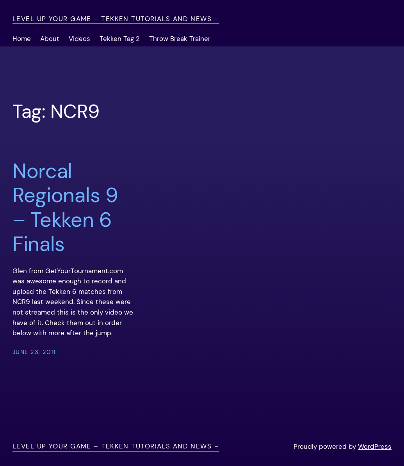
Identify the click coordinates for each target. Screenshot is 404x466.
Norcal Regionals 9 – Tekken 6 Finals (65, 207)
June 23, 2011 (34, 352)
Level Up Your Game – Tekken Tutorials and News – (115, 18)
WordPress (375, 446)
